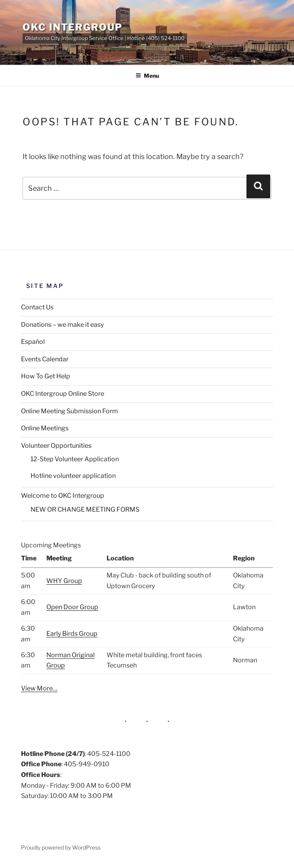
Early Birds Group (71, 633)
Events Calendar (45, 359)
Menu (147, 75)
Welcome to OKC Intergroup (62, 495)
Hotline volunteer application (73, 476)
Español (33, 341)
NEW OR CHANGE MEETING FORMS (85, 509)
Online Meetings (45, 428)
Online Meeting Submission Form (69, 411)
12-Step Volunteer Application (75, 459)
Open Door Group (72, 607)
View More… (39, 688)
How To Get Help (45, 376)
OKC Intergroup (72, 27)
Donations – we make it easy (62, 324)
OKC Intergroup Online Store (62, 393)
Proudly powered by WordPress (61, 847)
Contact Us (37, 307)
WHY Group (64, 581)
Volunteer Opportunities (56, 445)
